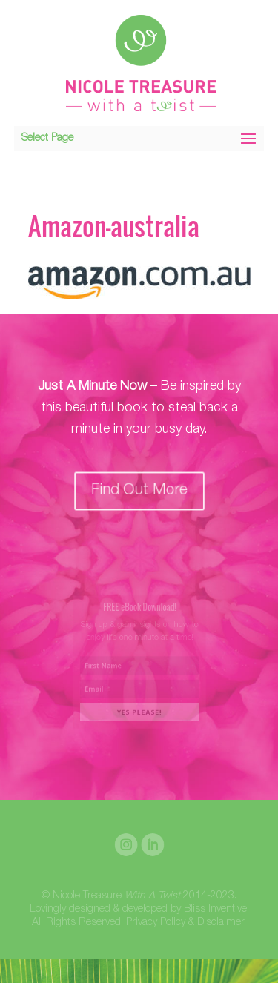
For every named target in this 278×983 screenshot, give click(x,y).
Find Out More (139, 490)
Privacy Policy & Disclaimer (185, 923)
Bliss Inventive (215, 909)
